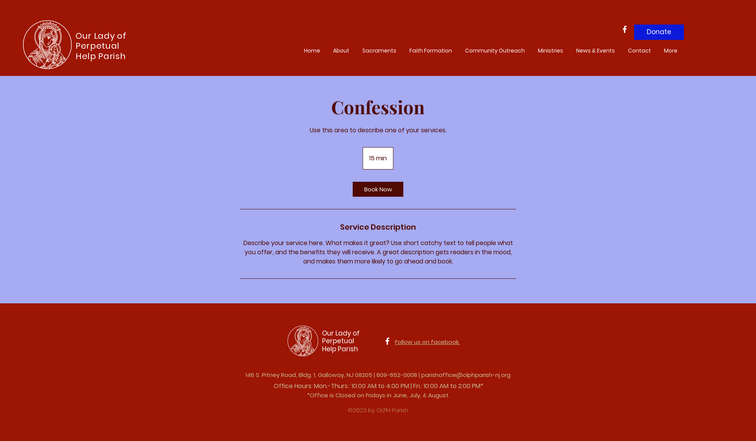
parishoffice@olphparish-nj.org (466, 375)
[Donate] (659, 32)
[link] (378, 189)
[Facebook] (624, 29)
